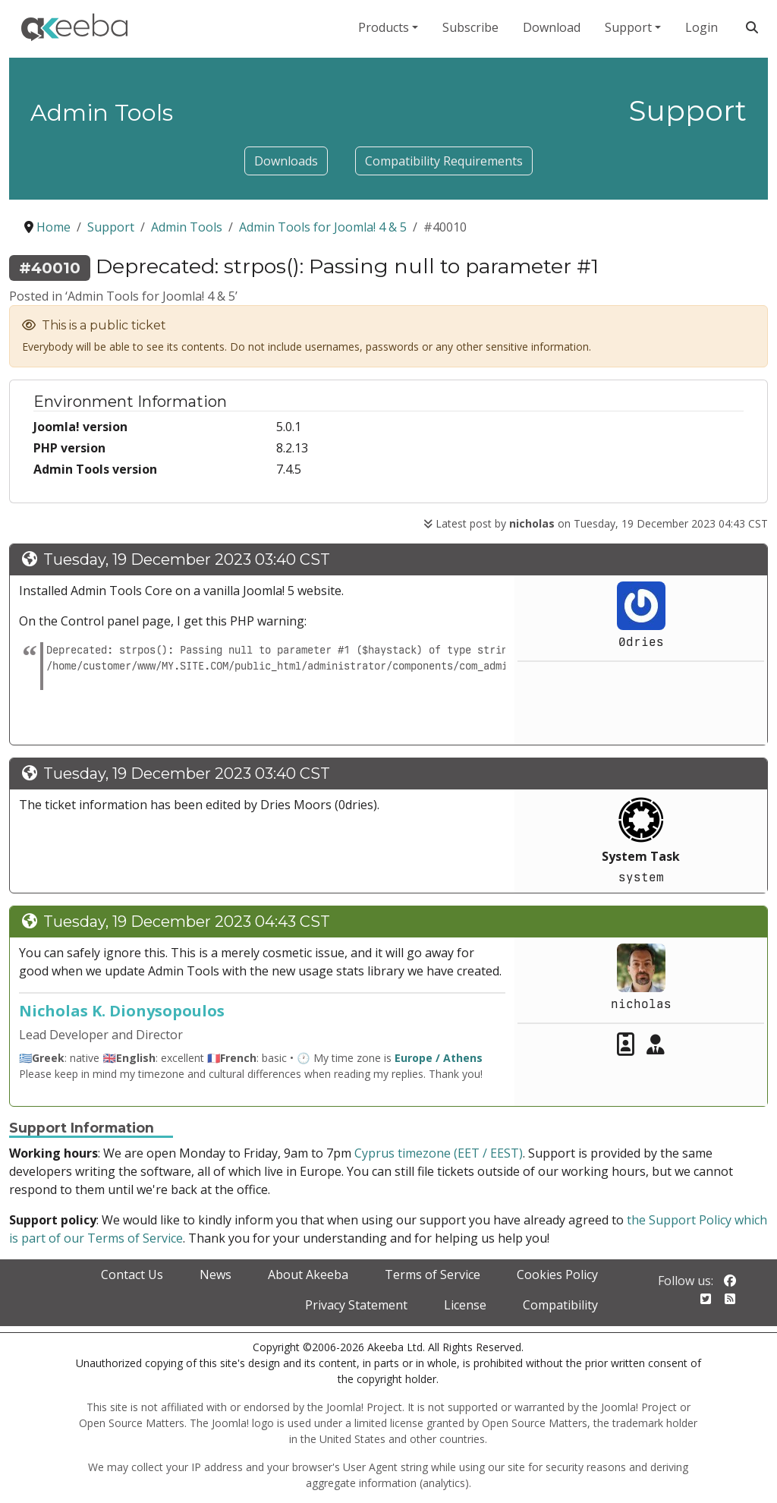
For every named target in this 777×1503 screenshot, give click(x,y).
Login (701, 27)
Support (628, 27)
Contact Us (132, 1274)
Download (551, 27)
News (215, 1274)
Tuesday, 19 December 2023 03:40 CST (186, 559)
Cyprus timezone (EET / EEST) (438, 1153)
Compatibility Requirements (444, 161)
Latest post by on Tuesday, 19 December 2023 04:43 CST (595, 523)
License (465, 1305)
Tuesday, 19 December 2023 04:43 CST (186, 921)
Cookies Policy (557, 1274)
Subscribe (470, 27)
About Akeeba (308, 1274)
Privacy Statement (356, 1305)
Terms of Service (432, 1274)
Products (383, 27)
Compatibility (560, 1305)
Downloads (286, 161)
